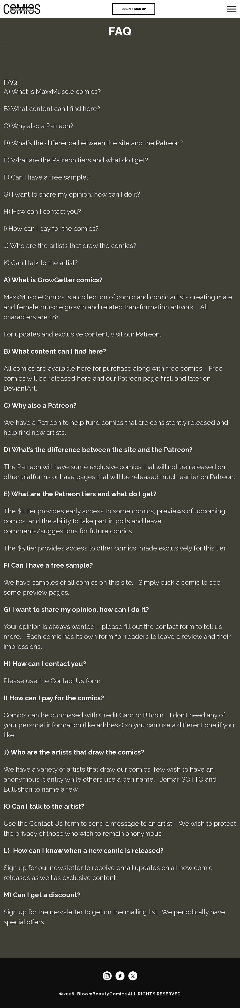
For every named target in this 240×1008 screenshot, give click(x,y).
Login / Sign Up (134, 9)
